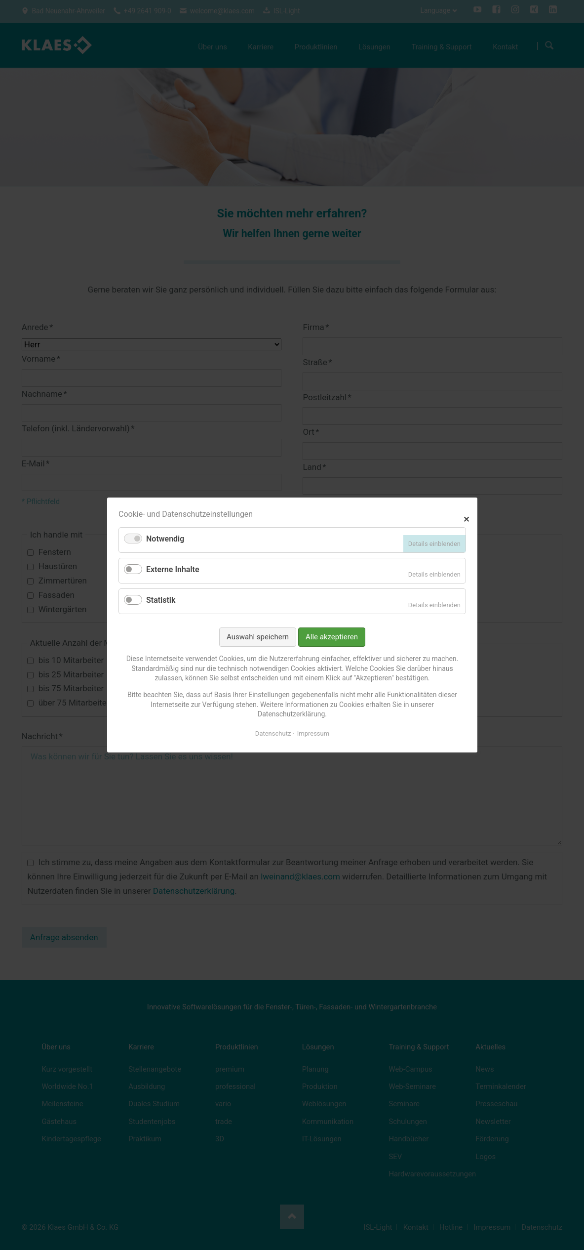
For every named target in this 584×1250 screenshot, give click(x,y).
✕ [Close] (466, 518)
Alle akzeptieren (332, 636)
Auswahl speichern (258, 636)
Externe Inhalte (172, 569)
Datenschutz (272, 733)
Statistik (160, 600)
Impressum (313, 733)
